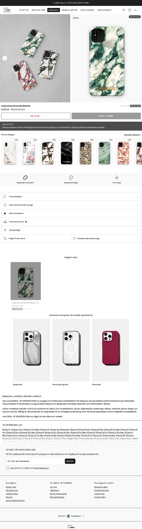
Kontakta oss (12, 490)
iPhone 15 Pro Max (27, 432)
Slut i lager (106, 116)
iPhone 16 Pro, (85, 430)
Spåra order (11, 487)
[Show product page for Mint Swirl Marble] (104, 152)
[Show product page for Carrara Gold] (10, 152)
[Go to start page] (7, 10)
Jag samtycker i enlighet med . (29, 468)
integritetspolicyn (41, 468)
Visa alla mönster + (132, 135)
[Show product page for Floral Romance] (29, 152)
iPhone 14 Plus (63, 432)
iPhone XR (120, 435)
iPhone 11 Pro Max (72, 435)
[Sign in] (124, 10)
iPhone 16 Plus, (97, 430)
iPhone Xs (97, 435)
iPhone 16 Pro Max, (112, 430)
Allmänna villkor (101, 487)
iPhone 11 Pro (86, 435)
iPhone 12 (23, 435)
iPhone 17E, (45, 430)
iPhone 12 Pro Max (35, 435)
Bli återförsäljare (57, 497)
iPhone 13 (91, 432)
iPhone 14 (40, 432)
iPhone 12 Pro (12, 435)
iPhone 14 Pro (50, 432)
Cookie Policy (100, 497)
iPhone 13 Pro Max (116, 432)
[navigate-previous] (128, 348)
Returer (9, 497)
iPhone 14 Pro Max (78, 432)
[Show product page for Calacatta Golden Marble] (48, 152)
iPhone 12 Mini (50, 435)
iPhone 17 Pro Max (31, 430)
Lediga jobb (99, 494)
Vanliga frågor (12, 494)
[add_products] (38, 303)
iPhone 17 (6, 430)
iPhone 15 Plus (12, 432)
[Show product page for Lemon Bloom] (123, 152)
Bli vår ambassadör (58, 494)
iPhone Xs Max (108, 435)
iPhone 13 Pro (101, 432)
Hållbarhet (54, 490)
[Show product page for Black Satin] (66, 152)
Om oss (53, 487)
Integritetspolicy (101, 490)
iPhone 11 (61, 435)
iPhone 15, (125, 430)
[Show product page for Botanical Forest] (85, 152)
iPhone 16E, (65, 430)
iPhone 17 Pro (17, 430)
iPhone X (130, 435)
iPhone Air (54, 430)
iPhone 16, (74, 430)
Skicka (70, 461)
